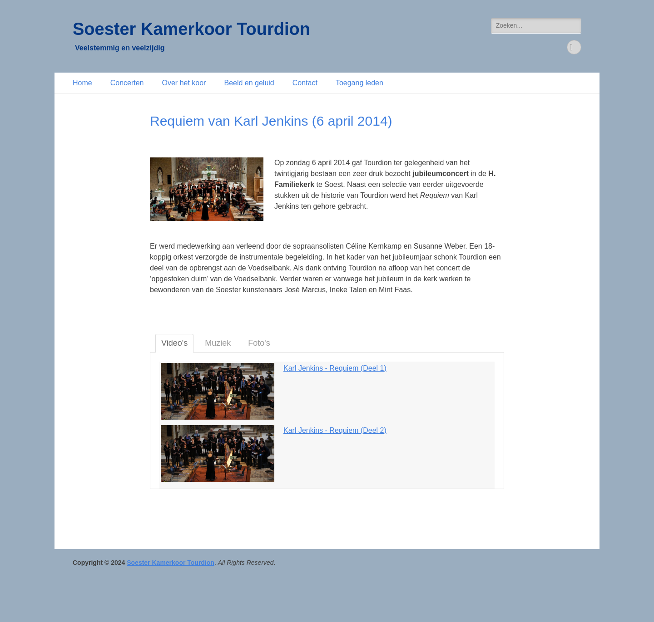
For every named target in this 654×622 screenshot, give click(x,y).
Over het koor (184, 83)
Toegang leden (359, 83)
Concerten (127, 83)
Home (82, 83)
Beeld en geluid (249, 83)
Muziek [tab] (218, 343)
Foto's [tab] (259, 343)
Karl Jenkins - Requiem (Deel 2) (334, 430)
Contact (304, 83)
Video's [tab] (174, 343)
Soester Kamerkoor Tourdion (191, 29)
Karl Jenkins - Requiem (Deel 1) (334, 368)
